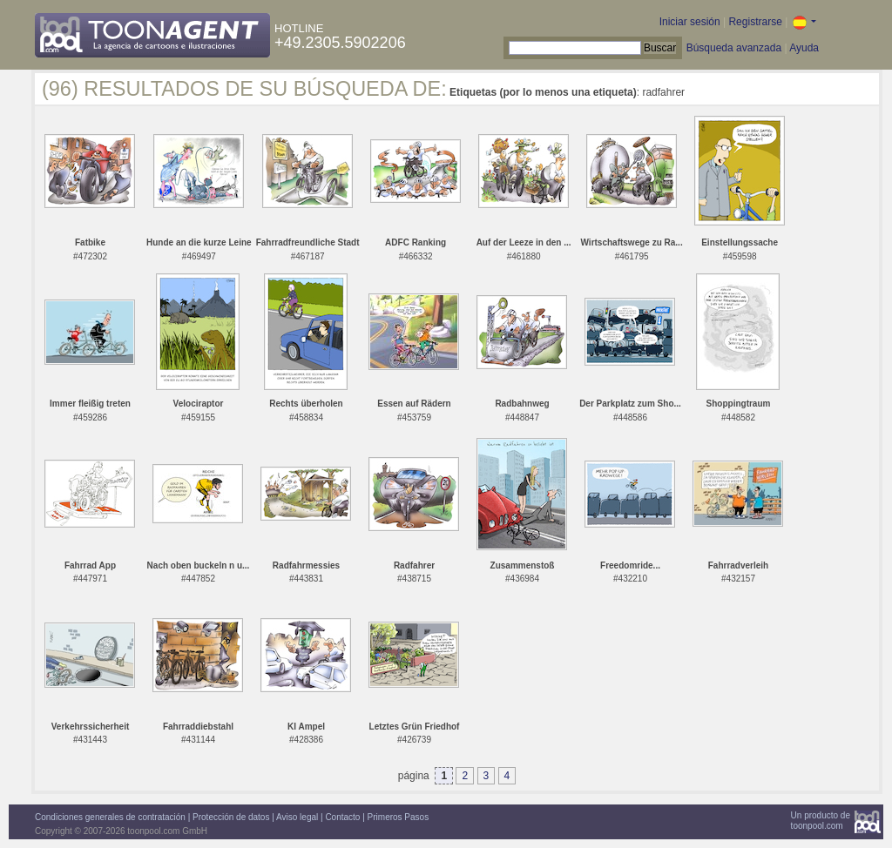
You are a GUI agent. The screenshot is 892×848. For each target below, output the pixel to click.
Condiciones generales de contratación (110, 817)
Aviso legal (297, 817)
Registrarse (754, 22)
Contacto (342, 817)
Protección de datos (231, 817)
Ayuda (804, 48)
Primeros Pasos (398, 817)
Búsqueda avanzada (733, 48)
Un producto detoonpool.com (820, 821)
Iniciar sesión (689, 22)
